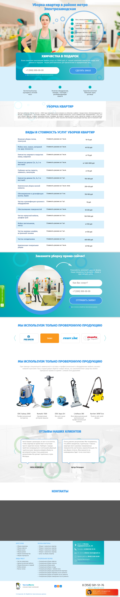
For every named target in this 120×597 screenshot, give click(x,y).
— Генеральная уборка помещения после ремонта (53, 576)
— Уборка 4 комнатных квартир (47, 552)
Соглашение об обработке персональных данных (31, 594)
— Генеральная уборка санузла (47, 563)
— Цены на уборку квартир (46, 554)
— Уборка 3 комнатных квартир (47, 550)
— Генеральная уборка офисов (47, 561)
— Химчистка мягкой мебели (24, 563)
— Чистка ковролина (22, 561)
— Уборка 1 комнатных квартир (47, 546)
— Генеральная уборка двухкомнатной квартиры (52, 571)
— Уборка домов (21, 552)
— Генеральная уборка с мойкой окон (49, 569)
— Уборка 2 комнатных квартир (47, 548)
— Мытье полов (20, 569)
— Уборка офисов (21, 548)
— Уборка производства (23, 554)
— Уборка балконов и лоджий (25, 565)
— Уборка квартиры (22, 546)
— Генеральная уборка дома (46, 565)
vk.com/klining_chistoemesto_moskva (90, 561)
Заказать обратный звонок (96, 588)
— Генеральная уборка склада (47, 567)
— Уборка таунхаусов (22, 556)
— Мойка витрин (21, 567)
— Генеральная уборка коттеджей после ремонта (53, 575)
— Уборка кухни (20, 550)
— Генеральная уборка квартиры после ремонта (52, 573)
